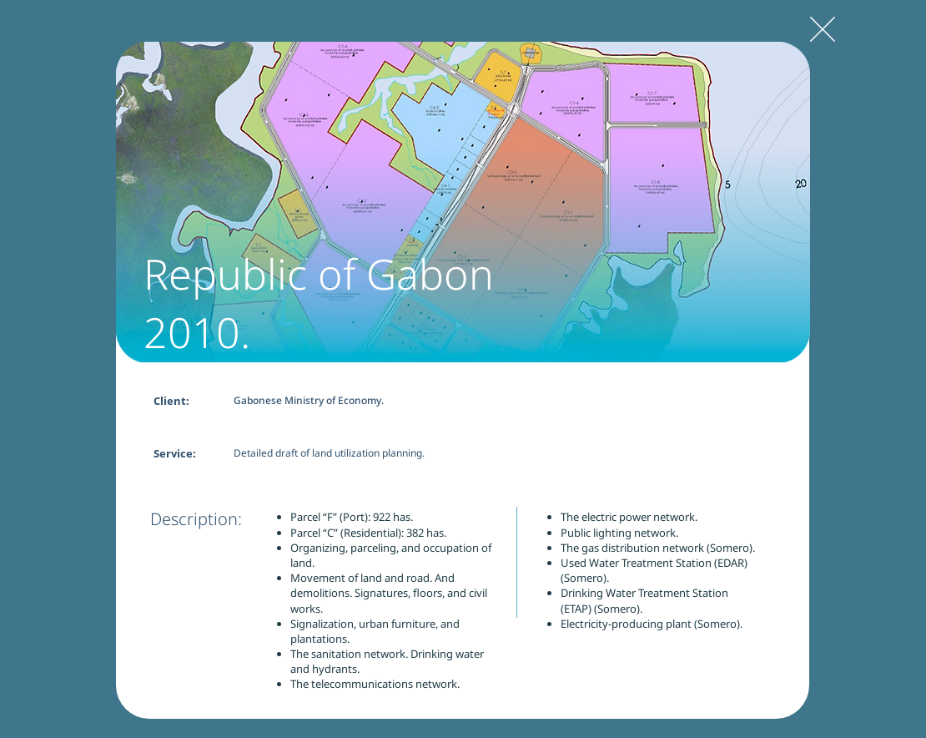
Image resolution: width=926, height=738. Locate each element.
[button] (463, 202)
